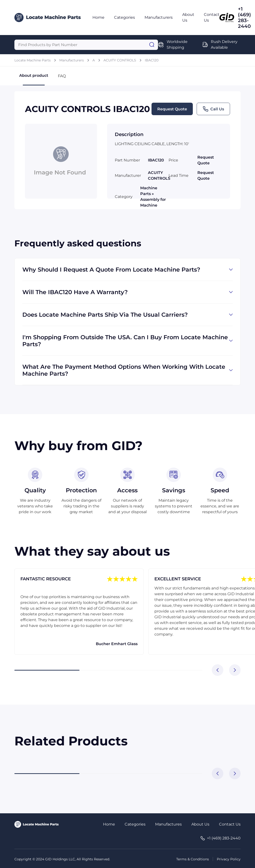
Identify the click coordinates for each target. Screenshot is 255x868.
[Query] (86, 45)
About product (33, 79)
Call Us (213, 109)
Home (98, 17)
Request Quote (172, 109)
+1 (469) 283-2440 (244, 17)
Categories (124, 17)
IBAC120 (151, 60)
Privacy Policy (229, 859)
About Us (200, 824)
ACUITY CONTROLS (119, 60)
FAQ (62, 76)
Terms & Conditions (192, 859)
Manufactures (168, 824)
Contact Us (230, 824)
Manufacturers (159, 17)
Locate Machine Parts (32, 60)
